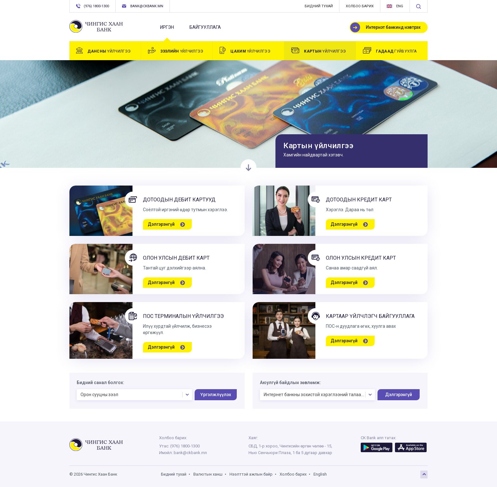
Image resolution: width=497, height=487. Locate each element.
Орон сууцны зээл (136, 394)
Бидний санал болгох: (100, 382)
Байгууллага (205, 27)
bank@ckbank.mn (142, 6)
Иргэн (167, 30)
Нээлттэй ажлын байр (251, 474)
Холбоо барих (360, 6)
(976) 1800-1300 (92, 6)
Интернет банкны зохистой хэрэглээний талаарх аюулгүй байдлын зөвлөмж (319, 394)
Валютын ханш (208, 474)
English (320, 474)
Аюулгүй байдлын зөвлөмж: (290, 382)
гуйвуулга (389, 50)
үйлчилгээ (103, 50)
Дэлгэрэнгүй (398, 394)
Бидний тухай (319, 6)
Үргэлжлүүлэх (215, 394)
